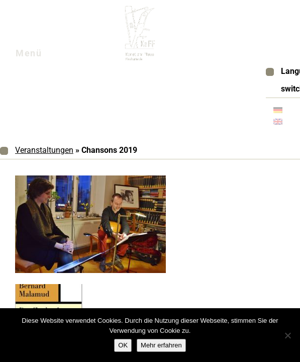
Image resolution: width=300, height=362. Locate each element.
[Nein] (287, 335)
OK (123, 345)
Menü (41, 56)
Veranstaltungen (44, 150)
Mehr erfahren (161, 345)
